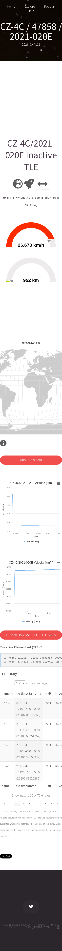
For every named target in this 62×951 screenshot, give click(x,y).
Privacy (55, 924)
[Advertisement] (31, 98)
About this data (31, 460)
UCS (54, 811)
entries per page (36, 683)
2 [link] (23, 803)
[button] (12, 693)
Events (12, 927)
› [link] (51, 803)
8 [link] (45, 803)
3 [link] (29, 803)
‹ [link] (10, 803)
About (41, 924)
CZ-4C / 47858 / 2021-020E (31, 31)
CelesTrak (22, 811)
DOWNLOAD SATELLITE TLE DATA (31, 635)
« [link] (4, 803)
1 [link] (16, 803)
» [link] (57, 803)
